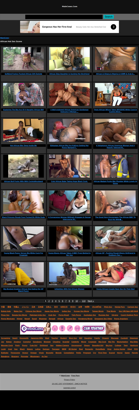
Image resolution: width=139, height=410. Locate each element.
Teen (126, 345)
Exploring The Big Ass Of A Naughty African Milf (23, 110)
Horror (119, 353)
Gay (16, 349)
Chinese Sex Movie (34, 311)
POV (136, 349)
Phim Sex (108, 307)
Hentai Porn (120, 307)
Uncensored (76, 345)
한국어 (73, 307)
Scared (112, 353)
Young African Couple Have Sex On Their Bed (115, 289)
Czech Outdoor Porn (129, 315)
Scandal (65, 342)
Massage (115, 338)
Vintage (33, 353)
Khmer (19, 319)
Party (17, 345)
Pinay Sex (5, 315)
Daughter (88, 338)
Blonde (58, 353)
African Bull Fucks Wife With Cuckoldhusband (23, 181)
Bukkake (4, 353)
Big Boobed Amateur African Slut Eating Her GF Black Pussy (23, 290)
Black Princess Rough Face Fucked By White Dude (23, 217)
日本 (33, 307)
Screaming (5, 338)
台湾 (80, 307)
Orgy (109, 349)
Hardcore (134, 345)
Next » (91, 301)
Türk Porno (76, 315)
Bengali (52, 319)
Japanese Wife (37, 338)
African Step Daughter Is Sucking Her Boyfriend (69, 74)
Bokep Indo (6, 311)
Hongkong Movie (85, 319)
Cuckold (124, 338)
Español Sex (71, 319)
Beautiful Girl (97, 345)
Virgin (41, 353)
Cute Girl (33, 345)
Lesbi (3, 349)
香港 (9, 307)
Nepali (27, 319)
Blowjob (47, 342)
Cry (94, 353)
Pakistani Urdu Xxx (38, 315)
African (60, 319)
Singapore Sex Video (103, 319)
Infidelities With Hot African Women (69, 289)
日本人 (48, 307)
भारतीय (87, 307)
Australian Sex (90, 315)
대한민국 (63, 307)
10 (76, 301)
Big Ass (109, 345)
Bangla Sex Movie (19, 315)
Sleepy (87, 345)
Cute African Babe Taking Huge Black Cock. (69, 181)
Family (97, 338)
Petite (78, 353)
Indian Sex (66, 311)
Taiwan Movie (98, 311)
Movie (83, 342)
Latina (37, 349)
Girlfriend (44, 345)
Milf (80, 338)
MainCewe (4, 38)
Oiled (129, 349)
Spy (51, 345)
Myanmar (43, 319)
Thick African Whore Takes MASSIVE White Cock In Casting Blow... (115, 111)
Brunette (49, 353)
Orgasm (105, 338)
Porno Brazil (64, 315)
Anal (10, 349)
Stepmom (134, 338)
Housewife (24, 338)
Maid (47, 338)
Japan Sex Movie (52, 311)
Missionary (35, 356)
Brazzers (15, 356)
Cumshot (27, 342)
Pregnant (87, 353)
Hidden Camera (62, 345)
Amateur (17, 342)
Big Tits (111, 342)
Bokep (9, 342)
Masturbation (122, 342)
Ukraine (115, 315)
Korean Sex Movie (81, 311)
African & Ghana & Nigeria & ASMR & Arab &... (115, 74)
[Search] (64, 17)
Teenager (56, 349)
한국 (56, 307)
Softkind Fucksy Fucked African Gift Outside (23, 74)
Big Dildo (134, 342)
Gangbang (37, 342)
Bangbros (5, 356)
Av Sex (45, 356)
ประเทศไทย (96, 307)
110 (84, 301)
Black (22, 349)
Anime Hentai (119, 349)
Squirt (15, 338)
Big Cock (102, 342)
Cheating (56, 342)
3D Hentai (73, 349)
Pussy (24, 345)
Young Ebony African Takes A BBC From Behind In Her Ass (69, 254)
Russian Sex (104, 315)
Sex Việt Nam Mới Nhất (128, 311)
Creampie (92, 342)
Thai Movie (111, 311)
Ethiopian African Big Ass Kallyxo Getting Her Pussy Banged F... (69, 146)
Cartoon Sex (132, 307)
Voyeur (25, 353)
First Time (102, 353)
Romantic (89, 349)
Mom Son (73, 338)
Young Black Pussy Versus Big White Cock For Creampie (23, 254)
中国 (3, 307)
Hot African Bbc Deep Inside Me (23, 145)
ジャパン (25, 307)
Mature (30, 349)
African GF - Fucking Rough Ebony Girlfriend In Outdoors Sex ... (115, 254)
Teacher (54, 338)
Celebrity (75, 342)
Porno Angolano (121, 319)
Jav (2, 342)
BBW (64, 349)
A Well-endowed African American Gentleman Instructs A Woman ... (69, 111)
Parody (135, 353)
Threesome (15, 353)
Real (81, 349)
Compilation (69, 353)
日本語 (40, 307)
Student (63, 338)
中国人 (16, 307)
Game (127, 353)
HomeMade (100, 349)
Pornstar (24, 356)
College (118, 345)
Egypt (34, 319)
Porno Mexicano (8, 319)
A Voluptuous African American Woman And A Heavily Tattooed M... (115, 146)
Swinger (46, 349)
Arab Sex (52, 315)
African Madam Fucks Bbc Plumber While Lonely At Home (115, 182)
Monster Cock (7, 345)
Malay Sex (18, 311)
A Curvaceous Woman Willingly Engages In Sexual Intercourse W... (69, 218)
